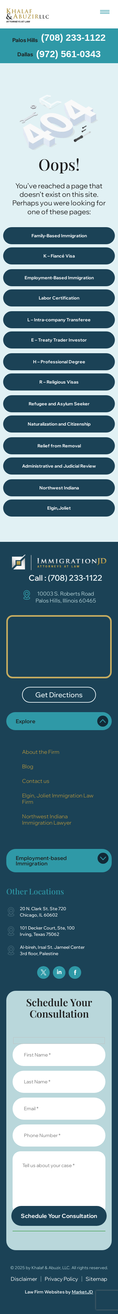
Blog (27, 766)
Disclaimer (24, 1278)
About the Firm (40, 751)
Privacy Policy (61, 1278)
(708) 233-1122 (73, 37)
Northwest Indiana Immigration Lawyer (46, 819)
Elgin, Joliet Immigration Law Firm (57, 798)
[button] (105, 10)
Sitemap (96, 1278)
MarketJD (82, 1292)
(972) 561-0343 (68, 54)
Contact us (35, 781)
